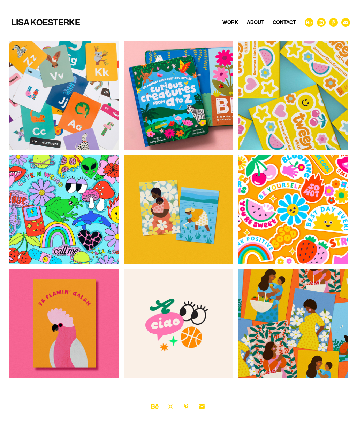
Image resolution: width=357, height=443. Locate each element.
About (255, 22)
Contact (284, 22)
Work (230, 22)
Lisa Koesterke (45, 22)
